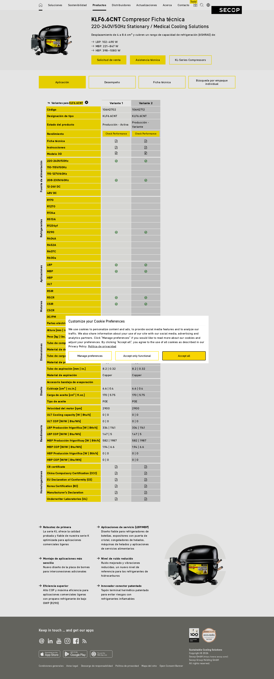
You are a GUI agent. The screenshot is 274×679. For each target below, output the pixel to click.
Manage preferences (90, 356)
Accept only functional (137, 356)
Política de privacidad (102, 346)
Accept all (184, 356)
